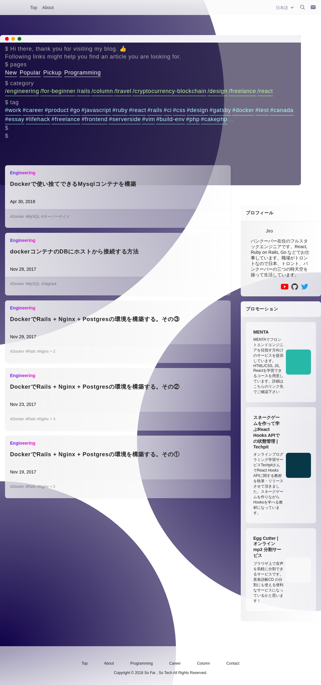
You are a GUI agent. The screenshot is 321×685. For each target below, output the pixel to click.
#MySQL (32, 216)
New (11, 72)
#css (179, 110)
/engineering (22, 91)
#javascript (96, 110)
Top (33, 7)
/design (218, 91)
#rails (154, 110)
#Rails (30, 351)
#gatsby (220, 110)
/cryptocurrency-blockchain (169, 91)
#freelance (65, 119)
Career (175, 663)
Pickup (52, 72)
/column (102, 91)
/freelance (242, 91)
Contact (232, 663)
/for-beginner (58, 91)
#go (75, 110)
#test (262, 110)
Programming (82, 72)
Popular (30, 72)
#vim (148, 119)
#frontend (95, 119)
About (48, 7)
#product (57, 110)
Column (203, 663)
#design (197, 110)
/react (265, 91)
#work (13, 110)
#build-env (170, 119)
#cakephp (214, 119)
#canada (282, 110)
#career (33, 110)
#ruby (120, 110)
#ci (167, 110)
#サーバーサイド (55, 216)
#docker (243, 110)
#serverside (125, 119)
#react (137, 110)
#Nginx (43, 351)
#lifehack (38, 119)
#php (193, 119)
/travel (123, 91)
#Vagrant (48, 284)
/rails (83, 91)
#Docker (17, 216)
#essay (14, 119)
